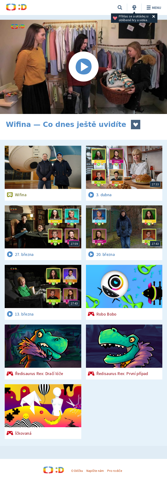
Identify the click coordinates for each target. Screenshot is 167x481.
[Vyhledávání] (120, 7)
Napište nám (95, 471)
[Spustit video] (83, 67)
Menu (153, 7)
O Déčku (77, 471)
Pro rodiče (114, 471)
